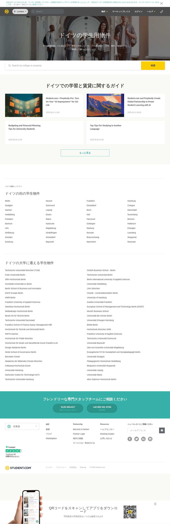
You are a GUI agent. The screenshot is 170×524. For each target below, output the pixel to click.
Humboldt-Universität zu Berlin (18, 284)
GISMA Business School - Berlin (101, 270)
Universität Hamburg (14, 370)
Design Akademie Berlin (15, 347)
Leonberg (132, 233)
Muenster (132, 242)
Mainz (48, 219)
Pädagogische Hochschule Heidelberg (104, 361)
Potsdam (9, 219)
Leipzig (49, 210)
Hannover (91, 219)
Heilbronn (132, 223)
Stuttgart (9, 205)
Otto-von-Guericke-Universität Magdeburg (105, 347)
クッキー (49, 467)
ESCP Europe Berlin (14, 293)
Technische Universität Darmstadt (20, 320)
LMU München (93, 288)
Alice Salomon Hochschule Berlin (101, 379)
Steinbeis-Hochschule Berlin (17, 307)
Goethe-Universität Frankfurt (99, 302)
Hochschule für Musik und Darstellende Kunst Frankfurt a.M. (31, 343)
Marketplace (51, 438)
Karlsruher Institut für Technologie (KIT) (22, 375)
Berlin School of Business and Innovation (23, 288)
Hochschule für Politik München (19, 338)
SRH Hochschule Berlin (15, 279)
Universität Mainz (94, 375)
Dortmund (50, 205)
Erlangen (131, 228)
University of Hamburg (97, 297)
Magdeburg (51, 228)
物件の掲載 (78, 438)
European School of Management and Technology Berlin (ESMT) (115, 307)
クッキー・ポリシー (21, 5)
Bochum (8, 223)
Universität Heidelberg (97, 284)
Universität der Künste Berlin (99, 316)
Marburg (90, 228)
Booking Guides (107, 434)
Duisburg (9, 242)
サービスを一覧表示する (84, 443)
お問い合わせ (106, 438)
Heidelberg (10, 214)
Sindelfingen (51, 233)
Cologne (131, 205)
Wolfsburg (9, 233)
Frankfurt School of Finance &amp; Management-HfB (28, 325)
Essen (48, 214)
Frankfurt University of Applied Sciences (22, 302)
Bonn (89, 210)
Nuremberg (132, 214)
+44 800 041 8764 (102, 407)
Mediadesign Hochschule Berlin (19, 311)
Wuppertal (132, 237)
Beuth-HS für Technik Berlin (17, 316)
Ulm (7, 228)
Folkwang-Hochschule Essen (18, 366)
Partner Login (79, 434)
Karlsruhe (50, 223)
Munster (90, 233)
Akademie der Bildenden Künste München (23, 361)
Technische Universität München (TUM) (22, 270)
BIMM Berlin (92, 325)
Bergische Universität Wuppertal (101, 366)
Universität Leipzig (95, 370)
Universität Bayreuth (96, 343)
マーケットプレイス (121, 11)
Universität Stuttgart (95, 356)
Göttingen (91, 223)
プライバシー (61, 467)
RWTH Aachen (11, 334)
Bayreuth (50, 242)
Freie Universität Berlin (15, 275)
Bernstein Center (12, 356)
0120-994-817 (68, 407)
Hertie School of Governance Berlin (20, 352)
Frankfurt (91, 201)
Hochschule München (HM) (99, 329)
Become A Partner (81, 429)
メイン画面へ (10, 186)
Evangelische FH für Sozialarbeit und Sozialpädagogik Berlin (113, 352)
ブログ (49, 434)
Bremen (131, 219)
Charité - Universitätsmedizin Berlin (102, 293)
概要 (48, 429)
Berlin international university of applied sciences (108, 279)
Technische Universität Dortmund (101, 338)
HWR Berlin (10, 297)
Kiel (88, 214)
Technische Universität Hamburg (19, 379)
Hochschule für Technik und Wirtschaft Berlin (24, 329)
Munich (49, 201)
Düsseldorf (91, 205)
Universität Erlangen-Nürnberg (100, 320)
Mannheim (91, 242)
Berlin (7, 201)
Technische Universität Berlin (99, 275)
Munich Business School (98, 311)
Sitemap (83, 467)
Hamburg (132, 201)
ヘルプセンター (107, 429)
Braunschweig (93, 237)
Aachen (8, 210)
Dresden (9, 237)
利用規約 (73, 467)
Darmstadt (132, 210)
